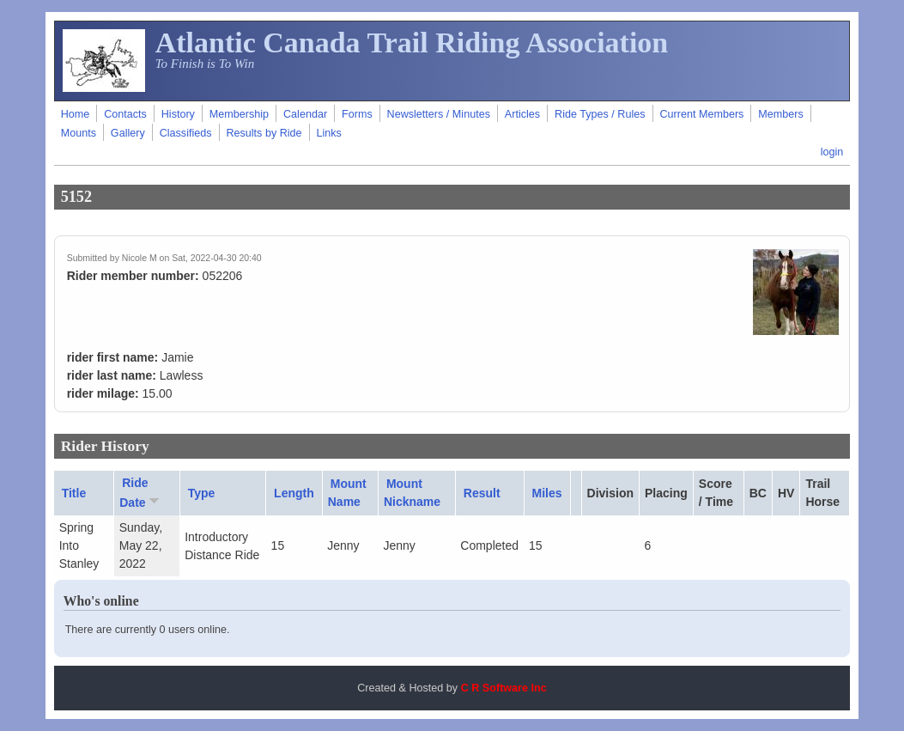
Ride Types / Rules (600, 114)
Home (75, 114)
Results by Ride (263, 133)
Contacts (125, 114)
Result (482, 493)
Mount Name (347, 493)
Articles (522, 114)
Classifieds (186, 133)
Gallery (128, 133)
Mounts (78, 133)
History (178, 114)
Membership (239, 114)
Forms (357, 114)
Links (329, 133)
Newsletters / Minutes (438, 114)
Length (294, 493)
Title (74, 493)
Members (780, 114)
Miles (547, 493)
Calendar (305, 114)
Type (201, 493)
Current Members (701, 114)
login (832, 152)
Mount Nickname (412, 493)
